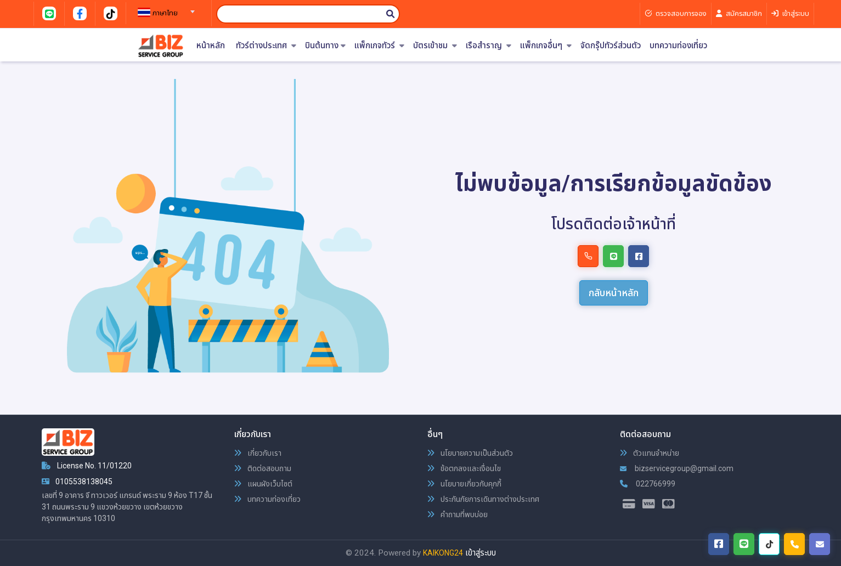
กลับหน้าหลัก (614, 292)
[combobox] (164, 8)
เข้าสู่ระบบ (480, 553)
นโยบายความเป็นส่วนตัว (470, 453)
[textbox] (164, 13)
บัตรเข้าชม (435, 45)
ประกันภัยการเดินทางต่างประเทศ (483, 499)
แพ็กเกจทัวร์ (379, 45)
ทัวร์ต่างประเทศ (266, 45)
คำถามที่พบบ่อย (457, 514)
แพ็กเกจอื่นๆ (546, 45)
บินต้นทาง (325, 45)
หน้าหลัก (210, 45)
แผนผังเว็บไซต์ (263, 483)
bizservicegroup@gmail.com (676, 468)
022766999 (647, 483)
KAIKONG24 (443, 552)
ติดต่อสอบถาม (262, 468)
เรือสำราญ (488, 45)
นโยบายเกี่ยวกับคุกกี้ (464, 483)
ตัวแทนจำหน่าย (649, 453)
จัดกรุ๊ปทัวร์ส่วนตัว (610, 45)
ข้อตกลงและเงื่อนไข (464, 468)
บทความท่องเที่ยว (678, 45)
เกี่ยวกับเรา (257, 453)
